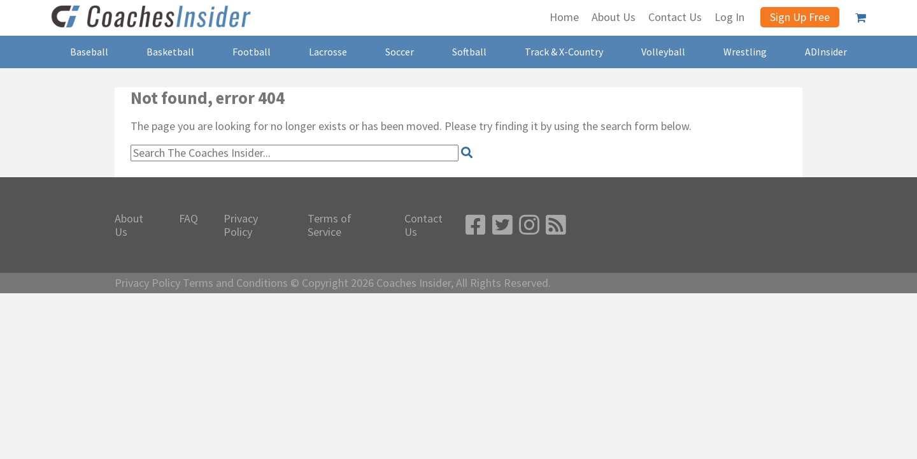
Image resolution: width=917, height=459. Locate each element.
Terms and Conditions (235, 283)
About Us (129, 225)
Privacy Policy (241, 225)
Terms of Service (330, 225)
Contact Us (423, 225)
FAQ (188, 219)
